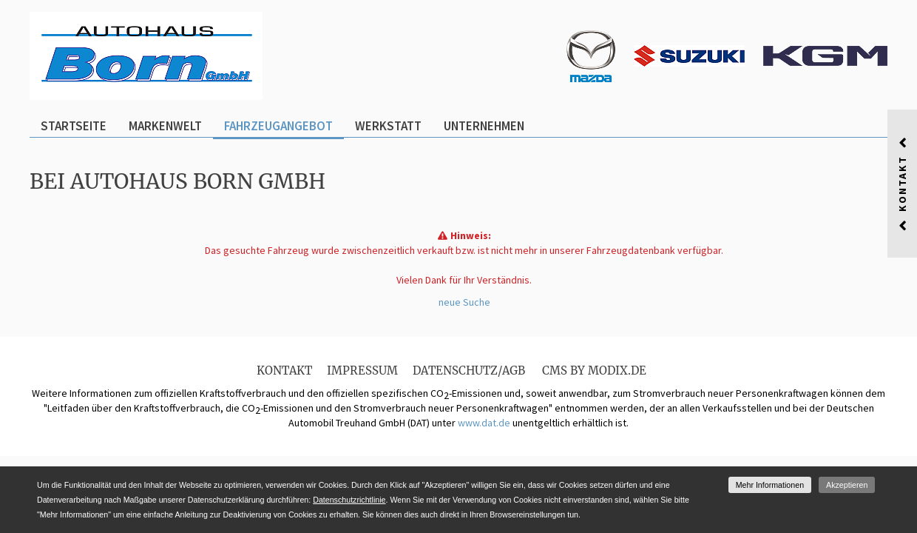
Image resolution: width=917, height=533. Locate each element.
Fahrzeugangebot (278, 126)
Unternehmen (484, 126)
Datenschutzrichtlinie (349, 499)
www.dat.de (484, 422)
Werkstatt (388, 126)
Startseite (73, 126)
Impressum (362, 370)
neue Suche (464, 302)
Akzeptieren (846, 484)
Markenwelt (165, 126)
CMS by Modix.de (594, 370)
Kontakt (284, 370)
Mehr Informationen (770, 484)
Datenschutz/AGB (469, 370)
